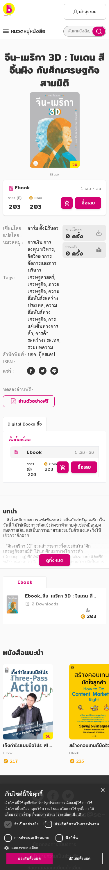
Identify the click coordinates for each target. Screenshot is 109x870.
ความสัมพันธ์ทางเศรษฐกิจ (42, 312)
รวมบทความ (40, 347)
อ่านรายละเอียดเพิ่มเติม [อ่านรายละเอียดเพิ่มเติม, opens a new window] (65, 814)
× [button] (102, 790)
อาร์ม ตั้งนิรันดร (43, 228)
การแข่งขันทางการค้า (43, 326)
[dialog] (54, 827)
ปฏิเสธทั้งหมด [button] (80, 858)
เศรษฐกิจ (37, 284)
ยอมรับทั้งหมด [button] (29, 858)
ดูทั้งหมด (54, 560)
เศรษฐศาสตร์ (41, 277)
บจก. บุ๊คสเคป (41, 354)
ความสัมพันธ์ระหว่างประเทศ (43, 298)
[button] (54, 848)
